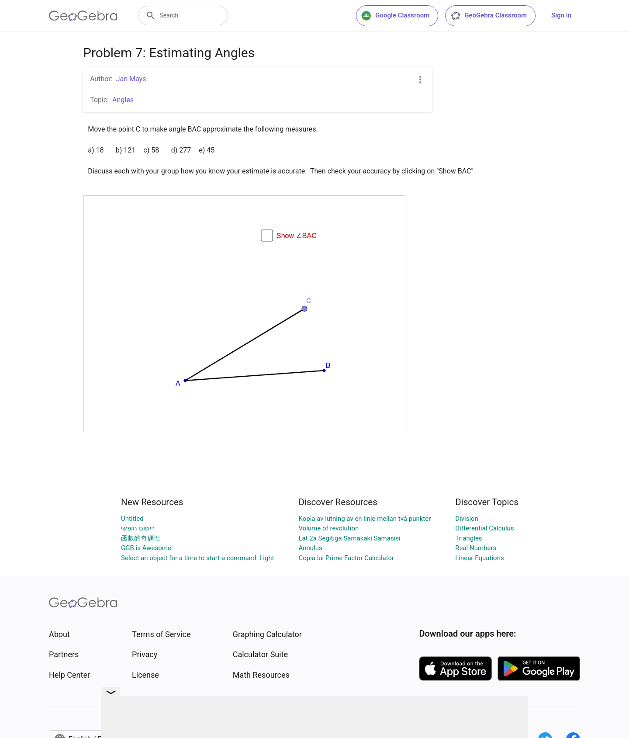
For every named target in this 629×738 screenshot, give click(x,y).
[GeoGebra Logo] (83, 15)
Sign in (561, 15)
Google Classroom (395, 15)
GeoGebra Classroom (488, 15)
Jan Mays (131, 79)
